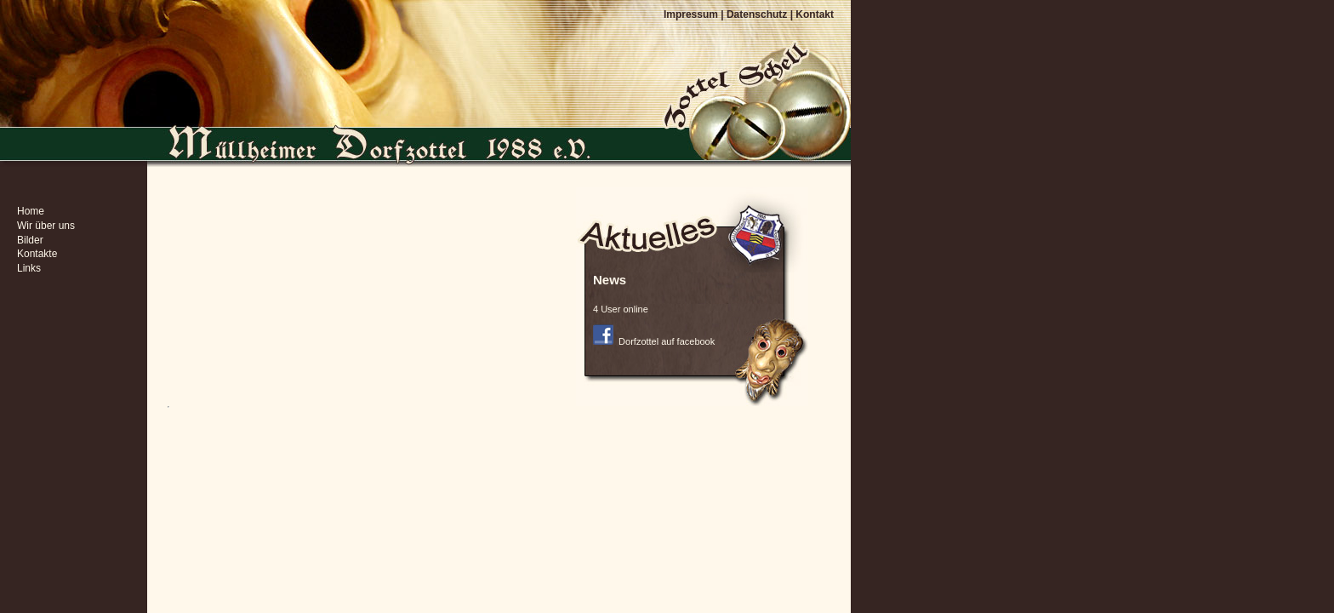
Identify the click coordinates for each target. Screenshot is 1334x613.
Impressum (691, 14)
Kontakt (814, 14)
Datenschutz (757, 14)
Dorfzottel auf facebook (654, 341)
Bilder (30, 240)
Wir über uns (46, 226)
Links (29, 268)
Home (30, 211)
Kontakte (37, 254)
